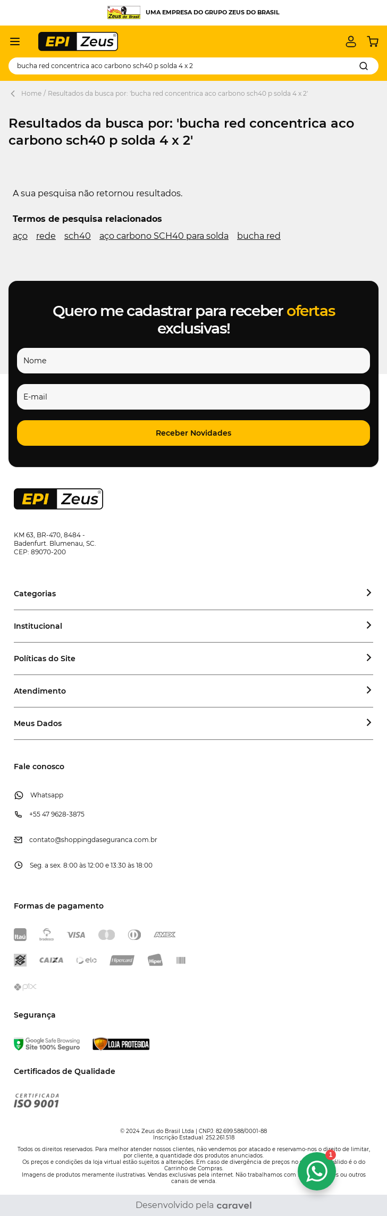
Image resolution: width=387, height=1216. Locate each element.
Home (31, 93)
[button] (193, 433)
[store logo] (78, 41)
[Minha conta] (351, 41)
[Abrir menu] (15, 41)
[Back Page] (15, 93)
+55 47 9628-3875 (57, 814)
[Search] (363, 65)
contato (42, 840)
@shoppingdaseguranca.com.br (106, 840)
